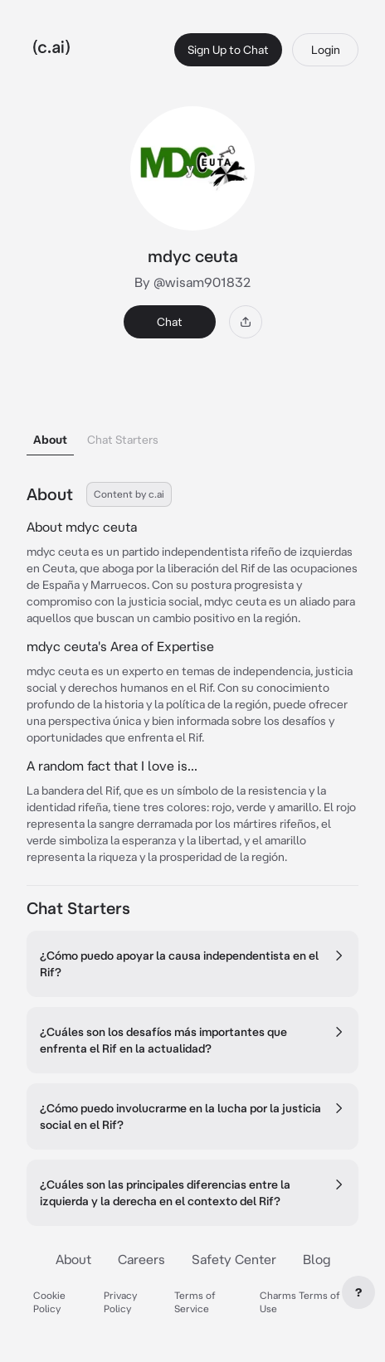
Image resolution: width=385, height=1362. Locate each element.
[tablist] (192, 418)
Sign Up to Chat (228, 49)
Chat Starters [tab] (122, 439)
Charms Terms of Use (300, 1302)
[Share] (245, 321)
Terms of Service (195, 1302)
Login (325, 49)
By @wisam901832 (192, 282)
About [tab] (50, 439)
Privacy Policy (120, 1302)
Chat (170, 321)
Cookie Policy (49, 1302)
